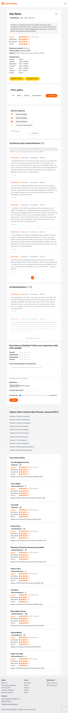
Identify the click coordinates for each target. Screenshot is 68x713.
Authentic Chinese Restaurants (20, 416)
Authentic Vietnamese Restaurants (21, 450)
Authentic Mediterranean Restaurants (22, 447)
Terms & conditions (7, 690)
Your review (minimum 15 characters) (22, 364)
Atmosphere (37, 95)
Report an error (6, 701)
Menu (19, 95)
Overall (12, 352)
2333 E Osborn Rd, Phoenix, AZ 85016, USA (30, 53)
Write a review (17, 78)
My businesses (52, 685)
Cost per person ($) (16, 390)
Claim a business (52, 683)
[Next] (38, 277)
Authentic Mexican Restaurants (20, 420)
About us (4, 683)
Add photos (13, 382)
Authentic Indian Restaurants (19, 437)
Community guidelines (8, 685)
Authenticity (13, 355)
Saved (26, 685)
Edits (25, 692)
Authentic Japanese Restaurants (20, 423)
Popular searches (7, 692)
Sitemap (33, 709)
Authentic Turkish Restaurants (19, 443)
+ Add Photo (51, 95)
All (13, 95)
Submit (14, 400)
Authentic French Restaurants (19, 430)
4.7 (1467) (29, 18)
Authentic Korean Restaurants (19, 433)
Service (12, 359)
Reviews (27, 688)
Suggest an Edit (32, 78)
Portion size (13, 395)
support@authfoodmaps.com (10, 699)
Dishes (26, 95)
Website (27, 48)
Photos (26, 690)
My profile (27, 683)
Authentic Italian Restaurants (19, 426)
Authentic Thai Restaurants (18, 440)
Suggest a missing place (9, 704)
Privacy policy (6, 688)
